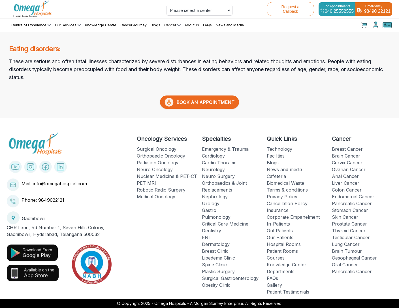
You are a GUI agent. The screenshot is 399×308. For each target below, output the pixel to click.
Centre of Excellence (31, 25)
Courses (276, 258)
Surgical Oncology (156, 149)
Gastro (209, 210)
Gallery (274, 285)
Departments (281, 271)
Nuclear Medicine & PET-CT (167, 176)
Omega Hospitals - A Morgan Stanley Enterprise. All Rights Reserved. (218, 303)
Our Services (68, 25)
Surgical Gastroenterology (230, 278)
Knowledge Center (286, 264)
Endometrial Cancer (353, 196)
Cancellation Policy (287, 203)
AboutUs (192, 25)
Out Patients (280, 230)
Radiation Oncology (157, 162)
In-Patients (278, 224)
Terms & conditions (287, 190)
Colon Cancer (347, 190)
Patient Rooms (282, 251)
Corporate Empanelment (293, 217)
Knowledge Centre (100, 25)
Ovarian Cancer (349, 169)
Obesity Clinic (216, 285)
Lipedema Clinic (218, 258)
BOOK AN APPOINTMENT (199, 102)
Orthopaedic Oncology (161, 156)
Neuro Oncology (155, 169)
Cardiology (213, 156)
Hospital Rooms (284, 244)
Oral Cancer (345, 264)
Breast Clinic (215, 251)
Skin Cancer (345, 217)
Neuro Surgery (218, 176)
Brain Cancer (346, 156)
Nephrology (215, 196)
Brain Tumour (347, 251)
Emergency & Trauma (225, 149)
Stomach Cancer (350, 210)
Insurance (278, 210)
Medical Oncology (156, 196)
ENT (207, 237)
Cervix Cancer (347, 162)
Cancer (172, 25)
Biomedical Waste (285, 183)
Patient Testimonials (288, 292)
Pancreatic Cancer (352, 203)
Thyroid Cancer (349, 230)
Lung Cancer (346, 244)
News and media (284, 169)
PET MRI (146, 183)
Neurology (213, 169)
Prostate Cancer (349, 224)
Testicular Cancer (351, 237)
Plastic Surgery (218, 271)
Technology (279, 149)
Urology (210, 203)
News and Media (230, 25)
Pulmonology (216, 217)
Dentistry (211, 230)
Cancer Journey (133, 25)
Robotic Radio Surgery (161, 190)
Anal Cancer (345, 176)
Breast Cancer (347, 149)
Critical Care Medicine (225, 224)
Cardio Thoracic (219, 162)
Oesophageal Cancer (354, 258)
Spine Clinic (214, 264)
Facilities (276, 156)
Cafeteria (276, 176)
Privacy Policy (282, 196)
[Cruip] (70, 9)
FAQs (207, 25)
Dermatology (216, 244)
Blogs (155, 25)
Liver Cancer (345, 183)
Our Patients (280, 237)
